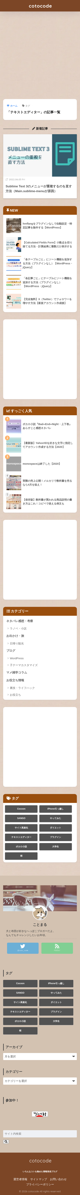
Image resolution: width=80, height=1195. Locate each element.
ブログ (10, 650)
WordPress (17, 658)
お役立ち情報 (15, 680)
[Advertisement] (40, 57)
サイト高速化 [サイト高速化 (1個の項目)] (21, 827)
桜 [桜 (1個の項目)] (21, 856)
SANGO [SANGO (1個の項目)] (21, 818)
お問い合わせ (58, 1179)
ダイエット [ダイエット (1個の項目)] (55, 827)
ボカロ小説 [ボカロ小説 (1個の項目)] (21, 846)
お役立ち (15, 694)
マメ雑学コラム (16, 672)
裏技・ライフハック (22, 687)
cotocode (40, 6)
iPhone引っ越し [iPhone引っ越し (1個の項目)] (55, 809)
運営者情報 (20, 1179)
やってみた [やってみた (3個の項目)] (55, 818)
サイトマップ (38, 1179)
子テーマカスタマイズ (24, 665)
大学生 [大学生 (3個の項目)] (55, 846)
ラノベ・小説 (18, 628)
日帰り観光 (17, 643)
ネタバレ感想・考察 (19, 621)
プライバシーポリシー (40, 1184)
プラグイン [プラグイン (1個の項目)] (55, 837)
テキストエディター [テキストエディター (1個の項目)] (21, 837)
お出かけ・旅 (15, 635)
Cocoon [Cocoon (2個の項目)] (21, 809)
